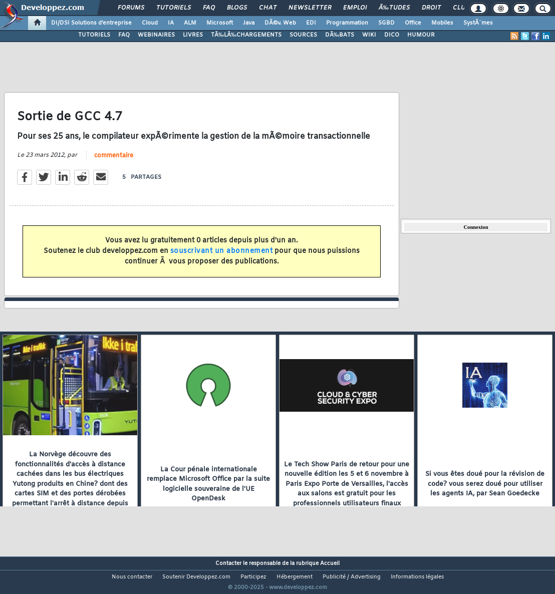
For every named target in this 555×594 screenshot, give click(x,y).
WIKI (369, 35)
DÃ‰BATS (339, 35)
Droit (431, 8)
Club (461, 8)
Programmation (347, 23)
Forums (131, 8)
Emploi (355, 8)
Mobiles (442, 23)
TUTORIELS (94, 35)
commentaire (113, 162)
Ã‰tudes (394, 8)
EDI (311, 23)
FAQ (209, 8)
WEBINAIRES (156, 35)
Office (413, 23)
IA (171, 23)
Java (248, 23)
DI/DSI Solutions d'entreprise (91, 23)
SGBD (386, 23)
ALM (190, 23)
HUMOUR (421, 35)
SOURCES (303, 35)
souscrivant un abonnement (221, 257)
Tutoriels (173, 8)
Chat (268, 8)
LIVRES (193, 35)
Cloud (150, 23)
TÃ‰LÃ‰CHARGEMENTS (246, 35)
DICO (391, 35)
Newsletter (310, 8)
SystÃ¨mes (478, 23)
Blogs (237, 8)
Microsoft (219, 23)
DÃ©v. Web (280, 23)
